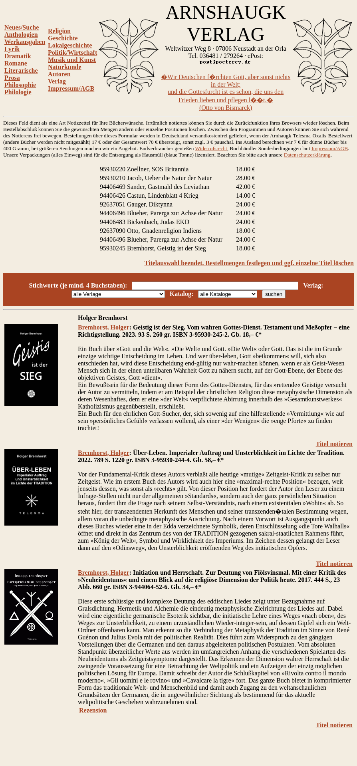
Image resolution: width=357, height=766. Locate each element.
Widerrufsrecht (211, 148)
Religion (59, 31)
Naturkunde (64, 67)
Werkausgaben (24, 41)
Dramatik (17, 56)
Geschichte (63, 38)
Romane (15, 63)
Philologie (18, 92)
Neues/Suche (21, 27)
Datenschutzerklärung (307, 155)
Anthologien (21, 34)
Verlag (57, 81)
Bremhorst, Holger (103, 327)
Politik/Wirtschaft (72, 52)
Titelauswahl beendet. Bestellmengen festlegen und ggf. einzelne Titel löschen (249, 263)
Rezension (93, 710)
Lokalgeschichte (70, 45)
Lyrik (12, 49)
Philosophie (20, 84)
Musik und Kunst (72, 59)
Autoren (59, 74)
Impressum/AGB (71, 88)
